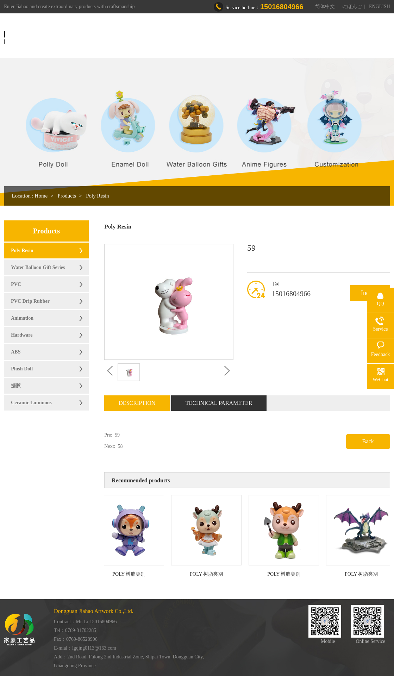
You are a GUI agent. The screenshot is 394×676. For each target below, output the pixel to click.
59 (117, 435)
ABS (15, 352)
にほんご (352, 6)
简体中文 (325, 6)
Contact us (328, 36)
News (299, 36)
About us (183, 36)
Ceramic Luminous (31, 402)
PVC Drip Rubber (30, 301)
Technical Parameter (219, 403)
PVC (16, 284)
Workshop (245, 36)
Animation (22, 318)
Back (368, 441)
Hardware (21, 335)
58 (120, 446)
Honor (275, 36)
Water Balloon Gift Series (38, 267)
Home (155, 36)
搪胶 (16, 385)
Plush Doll (22, 368)
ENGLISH (379, 6)
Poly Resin (97, 196)
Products (213, 36)
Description (137, 403)
